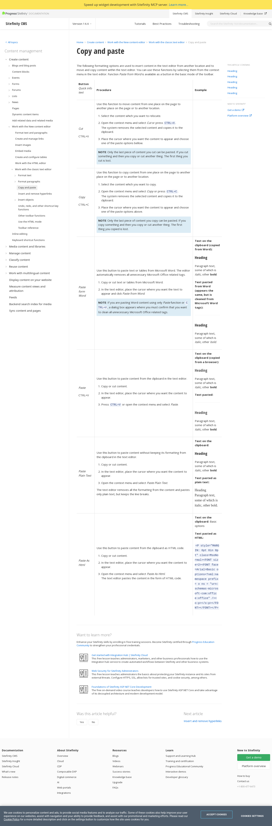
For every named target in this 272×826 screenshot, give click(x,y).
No (93, 713)
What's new (8, 762)
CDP (59, 757)
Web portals (64, 778)
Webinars (118, 757)
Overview (62, 747)
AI (58, 773)
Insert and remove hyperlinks (203, 712)
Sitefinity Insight (204, 13)
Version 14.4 (82, 24)
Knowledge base (255, 13)
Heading (232, 71)
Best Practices (162, 24)
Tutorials (140, 24)
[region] (136, 816)
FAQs (115, 778)
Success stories (121, 762)
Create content (95, 42)
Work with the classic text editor (167, 42)
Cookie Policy (12, 819)
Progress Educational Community (184, 757)
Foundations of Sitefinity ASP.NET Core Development (121, 677)
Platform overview (239, 115)
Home (80, 42)
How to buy (243, 767)
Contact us (243, 772)
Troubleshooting (189, 24)
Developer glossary (177, 768)
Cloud (60, 752)
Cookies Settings (252, 816)
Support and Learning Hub (181, 747)
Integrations (64, 783)
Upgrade (117, 773)
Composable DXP (67, 762)
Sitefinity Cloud (228, 13)
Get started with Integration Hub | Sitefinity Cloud (120, 646)
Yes (82, 713)
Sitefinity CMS (180, 13)
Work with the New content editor (126, 42)
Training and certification (180, 752)
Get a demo (235, 110)
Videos (116, 752)
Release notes (10, 768)
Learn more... (178, 4)
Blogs (116, 747)
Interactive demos (176, 762)
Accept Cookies (216, 814)
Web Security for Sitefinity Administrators (115, 662)
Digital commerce (66, 768)
